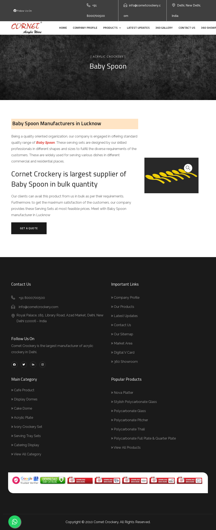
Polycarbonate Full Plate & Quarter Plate (143, 438)
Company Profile (85, 27)
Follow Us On (23, 10)
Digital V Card (122, 352)
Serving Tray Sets (26, 436)
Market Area (121, 343)
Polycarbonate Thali (128, 429)
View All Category (26, 454)
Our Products (122, 307)
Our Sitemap (122, 334)
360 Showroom (124, 362)
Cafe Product (22, 390)
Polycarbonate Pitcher (129, 420)
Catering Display (25, 445)
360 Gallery (164, 27)
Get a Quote (29, 228)
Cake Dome (21, 408)
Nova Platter (122, 393)
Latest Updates (138, 27)
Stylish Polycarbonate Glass (134, 402)
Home (63, 27)
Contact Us (187, 27)
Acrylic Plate (22, 418)
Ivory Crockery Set (26, 427)
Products (110, 27)
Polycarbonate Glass (128, 411)
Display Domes (24, 399)
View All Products (126, 448)
